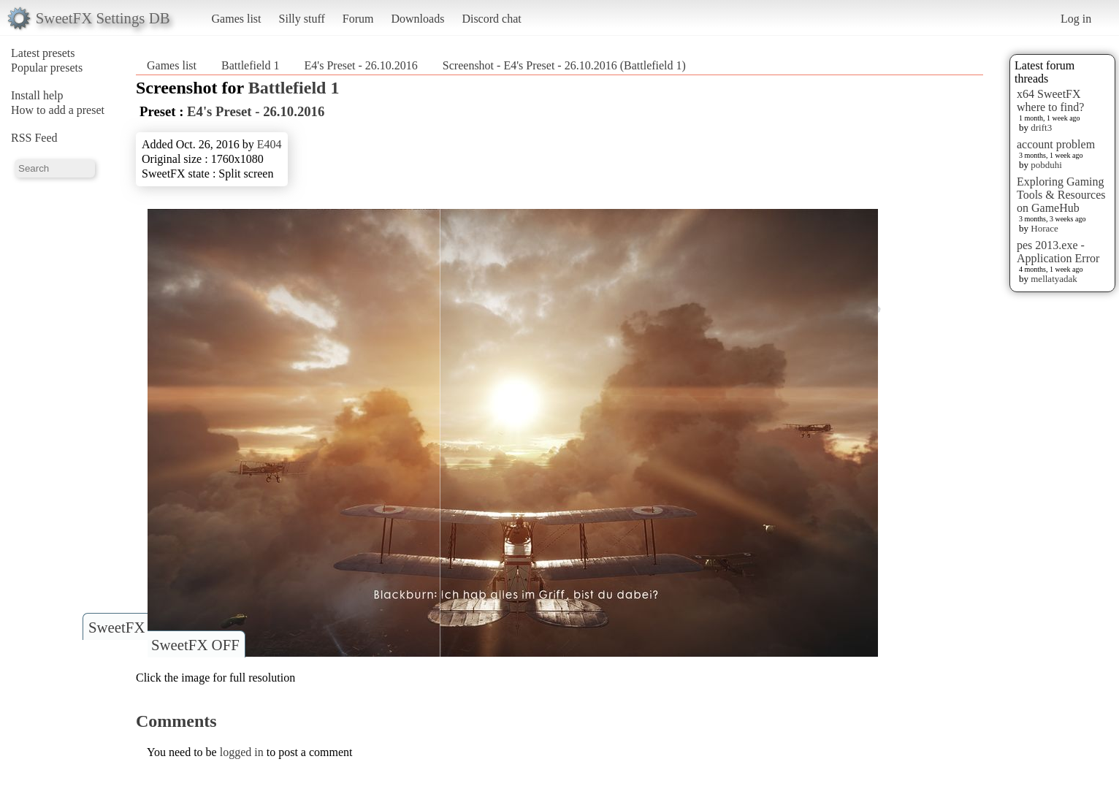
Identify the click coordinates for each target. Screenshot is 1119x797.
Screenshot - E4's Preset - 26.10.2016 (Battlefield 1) (564, 65)
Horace (1044, 228)
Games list (236, 18)
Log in (1076, 18)
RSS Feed (34, 137)
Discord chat (491, 18)
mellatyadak (1054, 278)
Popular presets (47, 67)
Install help (37, 95)
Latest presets (43, 53)
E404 (269, 144)
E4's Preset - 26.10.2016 (361, 65)
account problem (1056, 144)
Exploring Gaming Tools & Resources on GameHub (1061, 194)
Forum (358, 18)
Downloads (417, 18)
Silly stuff (302, 18)
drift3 (1041, 127)
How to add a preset (57, 110)
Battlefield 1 (250, 65)
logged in (242, 752)
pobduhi (1046, 164)
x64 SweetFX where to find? (1050, 100)
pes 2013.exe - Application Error (1058, 251)
